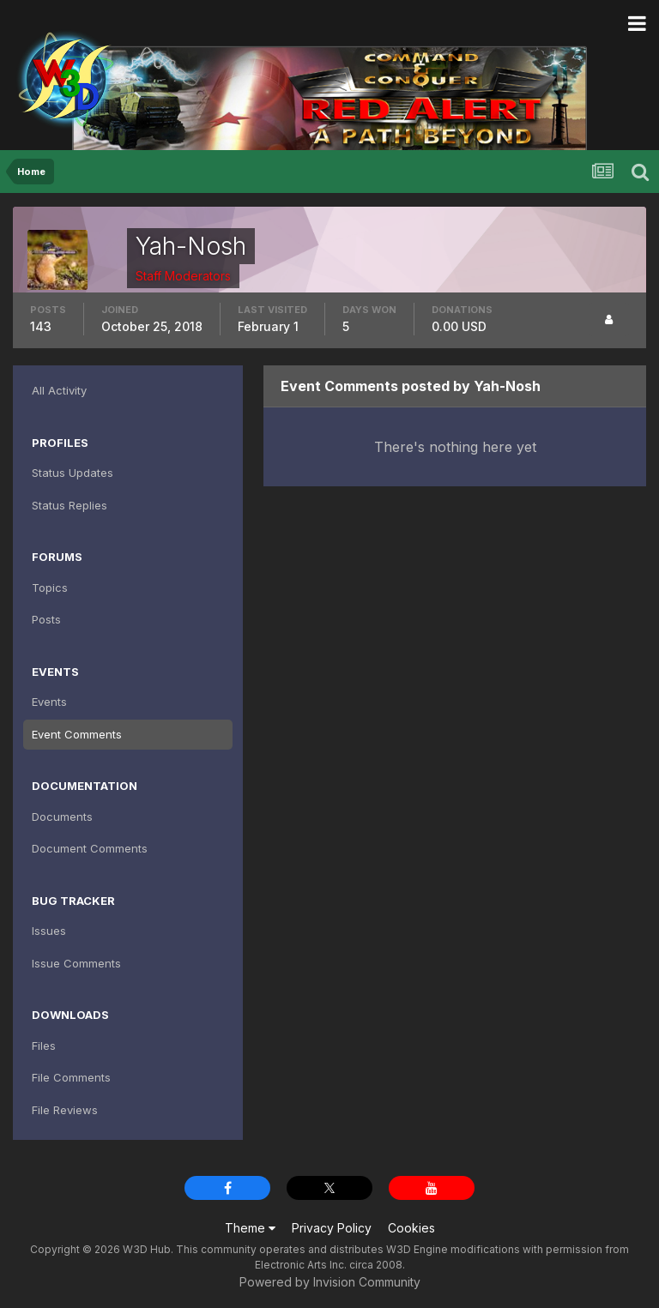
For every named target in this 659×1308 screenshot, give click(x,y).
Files (44, 1045)
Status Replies (69, 505)
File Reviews (65, 1110)
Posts (46, 619)
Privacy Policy (332, 1228)
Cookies (411, 1228)
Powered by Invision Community (329, 1282)
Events (49, 701)
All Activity (59, 390)
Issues (49, 930)
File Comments (71, 1077)
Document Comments (90, 848)
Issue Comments (76, 963)
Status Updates (72, 472)
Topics (50, 587)
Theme (250, 1228)
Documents (62, 816)
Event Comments (77, 734)
